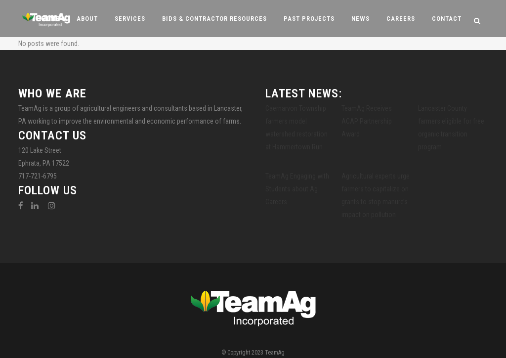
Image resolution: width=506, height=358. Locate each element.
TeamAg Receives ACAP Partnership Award (366, 121)
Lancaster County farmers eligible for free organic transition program (451, 127)
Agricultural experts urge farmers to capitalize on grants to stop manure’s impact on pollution (375, 195)
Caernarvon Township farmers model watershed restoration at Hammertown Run (296, 127)
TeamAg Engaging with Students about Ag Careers (297, 189)
